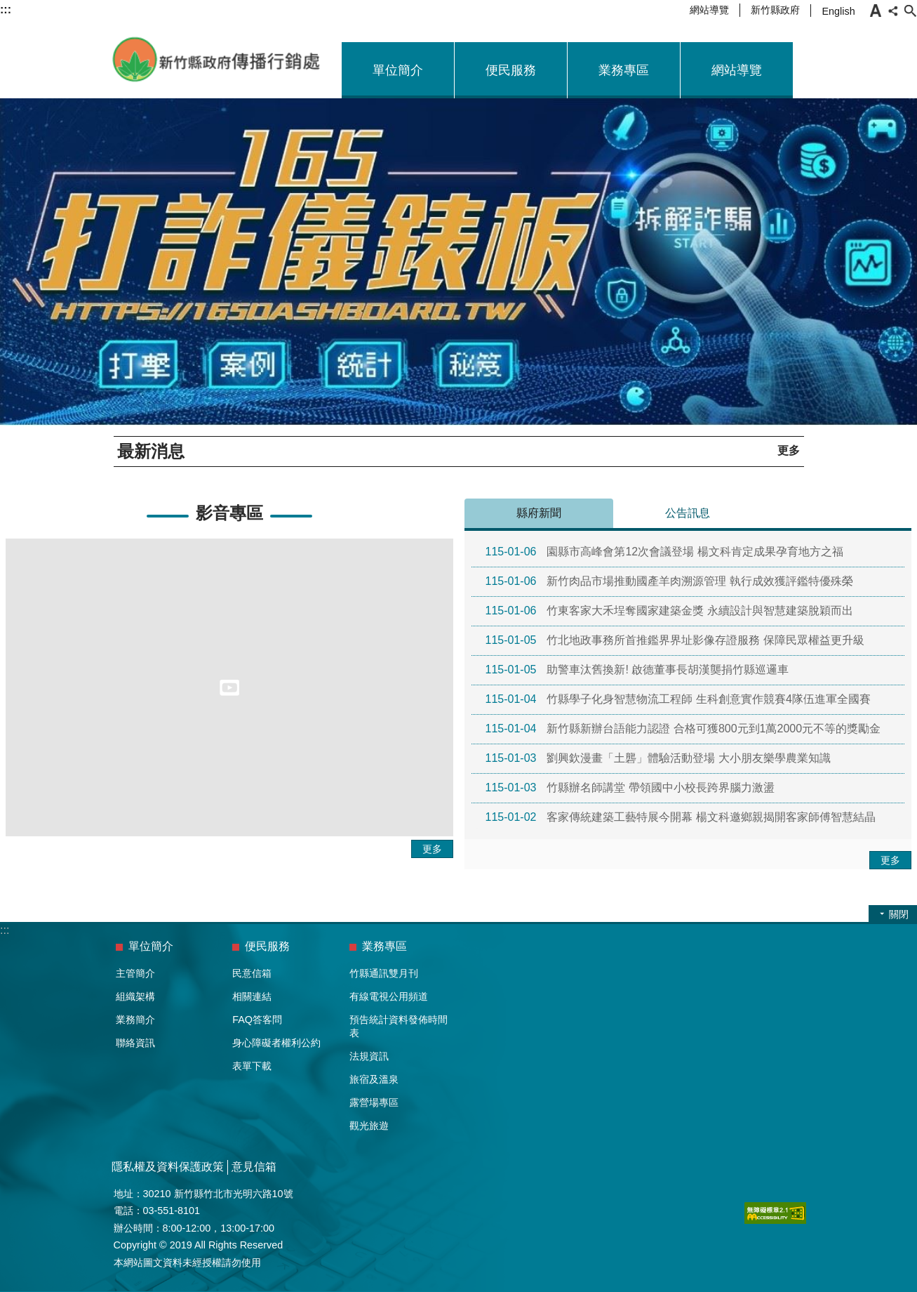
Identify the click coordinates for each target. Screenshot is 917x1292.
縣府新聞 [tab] (538, 513)
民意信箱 (252, 973)
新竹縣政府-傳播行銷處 (217, 60)
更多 (788, 450)
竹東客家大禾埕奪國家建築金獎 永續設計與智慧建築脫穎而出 (669, 611)
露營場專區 (374, 1102)
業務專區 (623, 70)
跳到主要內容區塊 (7, 7)
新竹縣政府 (775, 9)
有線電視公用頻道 (388, 996)
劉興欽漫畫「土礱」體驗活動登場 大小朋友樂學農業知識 (658, 758)
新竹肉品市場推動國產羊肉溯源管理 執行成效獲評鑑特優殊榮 (669, 581)
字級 (876, 11)
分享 (893, 11)
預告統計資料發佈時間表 (398, 1026)
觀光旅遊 (369, 1125)
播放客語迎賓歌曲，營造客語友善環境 (318, 450)
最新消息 (151, 451)
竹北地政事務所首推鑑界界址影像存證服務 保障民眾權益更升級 (675, 640)
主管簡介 (135, 973)
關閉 (899, 914)
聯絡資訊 (135, 1042)
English (838, 11)
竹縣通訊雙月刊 (383, 973)
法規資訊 (369, 1056)
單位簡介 (398, 70)
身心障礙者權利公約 (276, 1042)
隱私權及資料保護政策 (168, 1167)
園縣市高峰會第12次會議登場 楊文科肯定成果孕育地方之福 (664, 552)
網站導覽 (709, 9)
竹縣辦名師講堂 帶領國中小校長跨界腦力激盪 (630, 787)
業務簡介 (135, 1019)
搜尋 (910, 11)
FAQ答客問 (257, 1019)
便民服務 (511, 70)
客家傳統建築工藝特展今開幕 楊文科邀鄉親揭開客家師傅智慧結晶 (681, 817)
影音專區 (229, 512)
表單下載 (252, 1066)
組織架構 (135, 996)
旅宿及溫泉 (374, 1079)
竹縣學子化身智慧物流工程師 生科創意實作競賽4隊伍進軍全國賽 (678, 699)
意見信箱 (254, 1167)
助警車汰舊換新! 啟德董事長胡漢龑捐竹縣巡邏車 (637, 669)
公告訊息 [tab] (687, 513)
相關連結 (252, 996)
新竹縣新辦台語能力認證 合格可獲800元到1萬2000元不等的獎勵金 (683, 728)
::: (4, 930)
